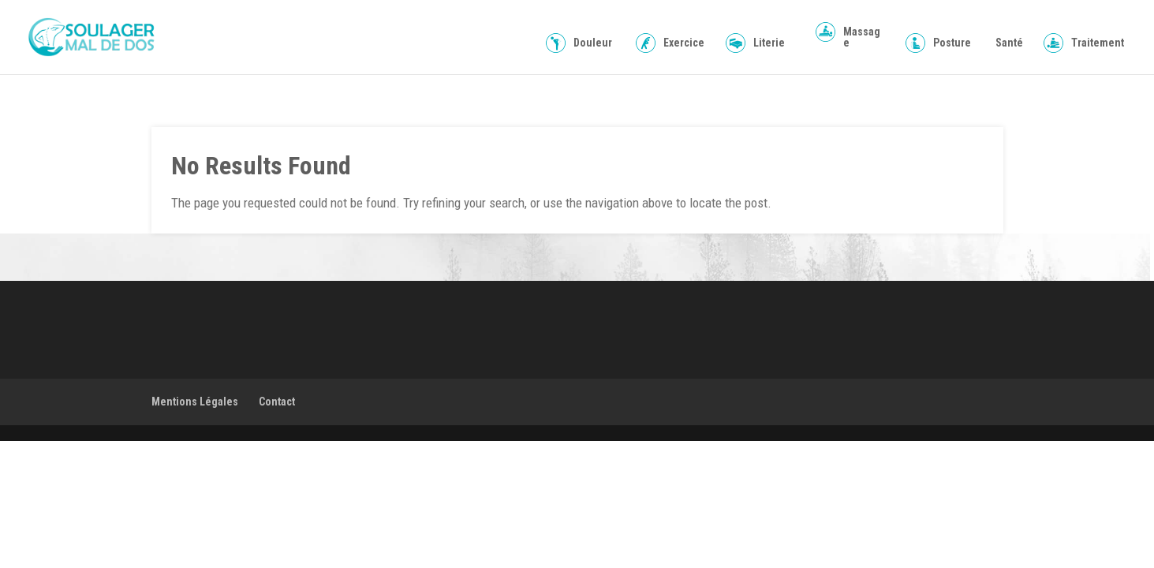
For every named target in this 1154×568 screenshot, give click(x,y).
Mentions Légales (194, 401)
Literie (769, 43)
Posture (952, 43)
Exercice (683, 43)
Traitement (1097, 43)
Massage (861, 37)
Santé (1009, 43)
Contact (277, 401)
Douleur (592, 43)
